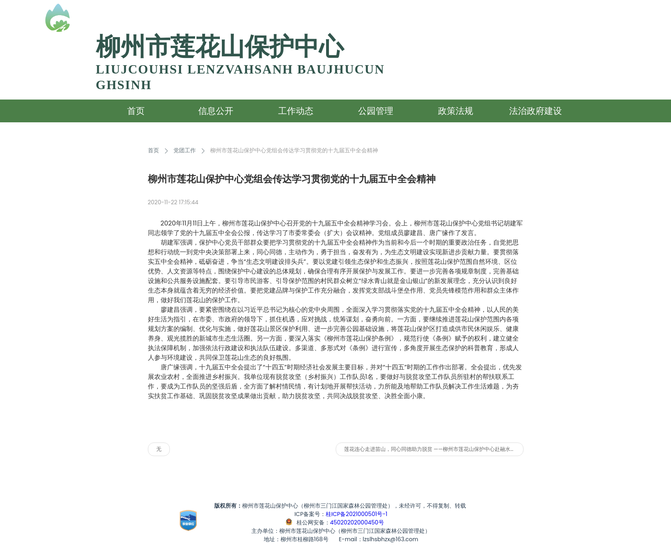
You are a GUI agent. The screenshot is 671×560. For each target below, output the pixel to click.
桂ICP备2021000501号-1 (356, 514)
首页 (153, 150)
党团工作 (184, 150)
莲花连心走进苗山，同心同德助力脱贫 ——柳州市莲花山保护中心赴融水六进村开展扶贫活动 (434, 449)
